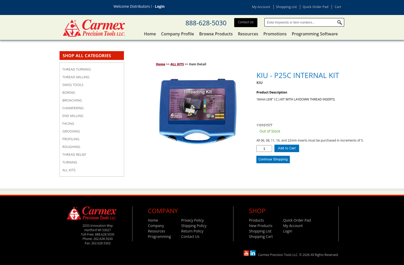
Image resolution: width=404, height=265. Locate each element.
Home (150, 34)
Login (160, 6)
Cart (338, 6)
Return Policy (192, 231)
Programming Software (315, 34)
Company (156, 225)
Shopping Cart (261, 236)
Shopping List (286, 6)
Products (256, 220)
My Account (261, 6)
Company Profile (177, 34)
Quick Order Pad (315, 6)
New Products (260, 225)
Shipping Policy (193, 225)
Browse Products (216, 34)
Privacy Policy (192, 220)
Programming (159, 236)
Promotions (275, 34)
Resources (248, 34)
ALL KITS (177, 64)
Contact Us (246, 22)
